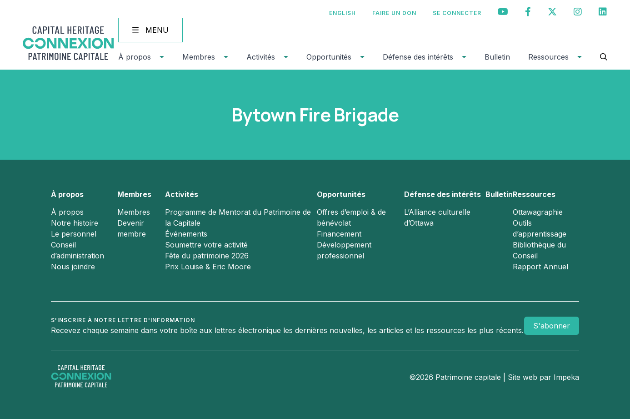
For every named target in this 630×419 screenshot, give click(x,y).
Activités (260, 56)
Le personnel (73, 233)
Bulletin (497, 56)
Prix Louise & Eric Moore (208, 266)
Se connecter (457, 13)
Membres (198, 56)
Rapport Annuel (540, 266)
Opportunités (328, 56)
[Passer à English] (342, 13)
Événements (186, 233)
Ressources (548, 56)
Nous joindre (73, 266)
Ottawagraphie (538, 212)
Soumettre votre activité (206, 244)
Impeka (566, 377)
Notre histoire (74, 222)
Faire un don (394, 13)
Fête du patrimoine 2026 (207, 255)
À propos (134, 56)
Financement (339, 233)
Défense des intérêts (418, 56)
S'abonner (551, 325)
